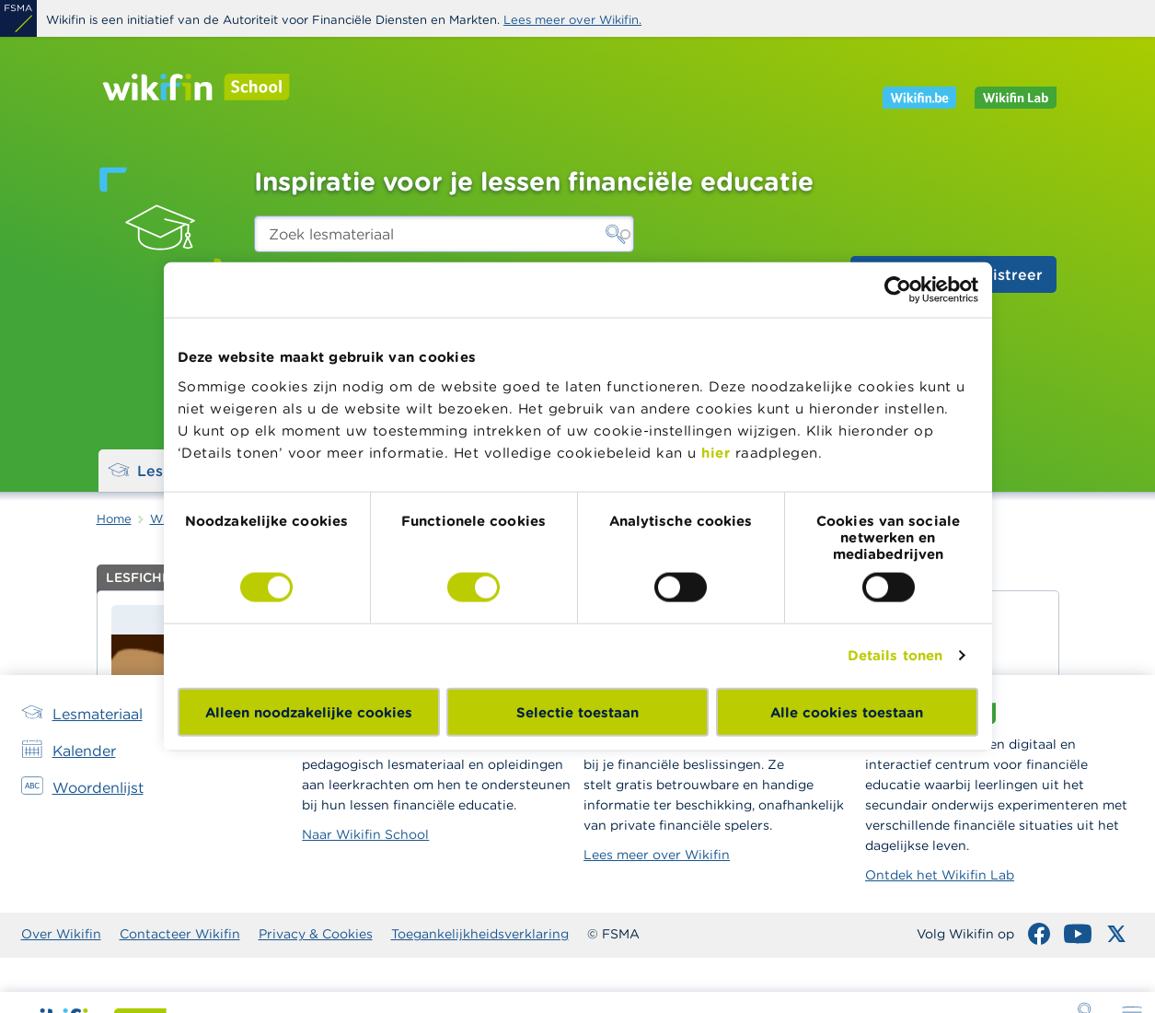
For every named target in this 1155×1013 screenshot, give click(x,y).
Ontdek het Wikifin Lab (939, 875)
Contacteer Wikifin (180, 934)
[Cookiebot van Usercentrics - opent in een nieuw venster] (897, 290)
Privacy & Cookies (316, 934)
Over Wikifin (61, 934)
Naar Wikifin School (365, 834)
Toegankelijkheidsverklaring (480, 934)
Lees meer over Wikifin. (572, 20)
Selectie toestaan (577, 711)
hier (715, 451)
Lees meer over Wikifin (656, 854)
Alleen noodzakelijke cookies (308, 711)
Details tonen (895, 655)
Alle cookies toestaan (846, 711)
